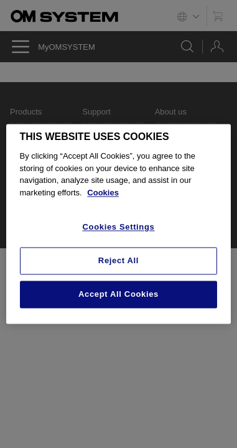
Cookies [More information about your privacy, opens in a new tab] (103, 192)
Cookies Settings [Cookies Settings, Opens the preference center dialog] (119, 227)
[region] (118, 224)
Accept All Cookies (118, 294)
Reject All (118, 260)
